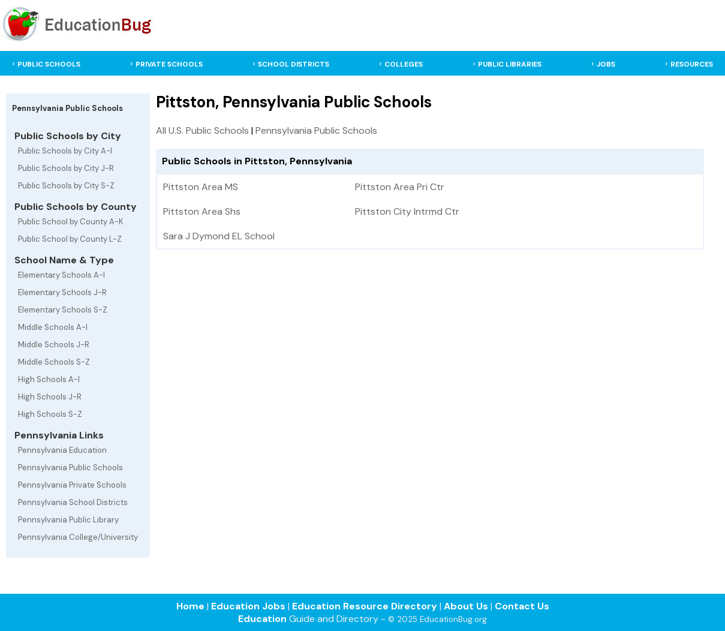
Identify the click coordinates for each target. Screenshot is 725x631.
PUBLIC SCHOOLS (48, 64)
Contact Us (522, 606)
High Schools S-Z (50, 414)
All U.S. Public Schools (202, 130)
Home (190, 606)
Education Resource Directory (364, 606)
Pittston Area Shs (201, 211)
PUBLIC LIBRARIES (510, 64)
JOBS (606, 64)
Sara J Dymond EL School (219, 236)
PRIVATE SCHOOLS (169, 64)
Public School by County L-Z (70, 239)
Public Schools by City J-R (66, 168)
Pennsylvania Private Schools (72, 485)
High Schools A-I (49, 379)
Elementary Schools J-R (62, 292)
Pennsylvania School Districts (73, 502)
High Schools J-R (50, 397)
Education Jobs (248, 606)
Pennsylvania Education (62, 450)
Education (262, 618)
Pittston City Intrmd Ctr (407, 211)
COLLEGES (403, 64)
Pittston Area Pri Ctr (399, 187)
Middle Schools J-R (53, 344)
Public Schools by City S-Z (66, 186)
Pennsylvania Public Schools (70, 467)
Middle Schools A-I (53, 327)
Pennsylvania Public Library (68, 520)
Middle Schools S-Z (54, 362)
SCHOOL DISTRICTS (293, 64)
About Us (466, 606)
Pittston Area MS (200, 187)
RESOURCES (691, 64)
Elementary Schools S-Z (62, 310)
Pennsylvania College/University (78, 537)
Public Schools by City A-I (65, 151)
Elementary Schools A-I (61, 275)
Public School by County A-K (71, 222)
